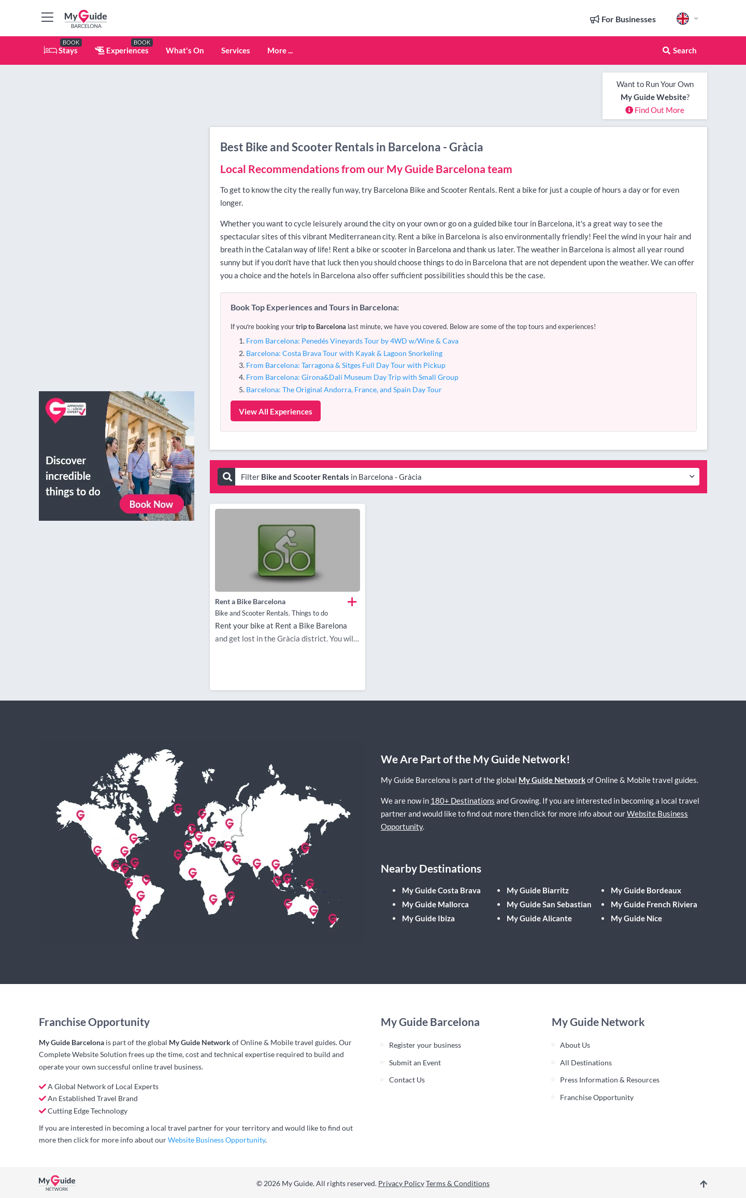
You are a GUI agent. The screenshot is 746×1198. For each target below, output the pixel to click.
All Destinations (586, 1062)
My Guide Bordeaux (646, 890)
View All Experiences (275, 411)
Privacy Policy (401, 1183)
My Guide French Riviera (654, 904)
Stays (61, 50)
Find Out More (654, 110)
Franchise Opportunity (597, 1097)
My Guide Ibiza (428, 918)
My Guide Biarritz (538, 890)
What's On (185, 50)
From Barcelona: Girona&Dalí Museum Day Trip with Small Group (352, 377)
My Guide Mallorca (435, 904)
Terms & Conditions (458, 1183)
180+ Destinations (463, 800)
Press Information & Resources (609, 1079)
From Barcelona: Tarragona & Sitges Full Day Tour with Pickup (346, 365)
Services (235, 50)
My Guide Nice (636, 918)
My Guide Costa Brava (441, 890)
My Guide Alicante (539, 918)
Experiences (122, 50)
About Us (575, 1044)
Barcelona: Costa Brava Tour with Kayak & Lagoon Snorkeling (344, 353)
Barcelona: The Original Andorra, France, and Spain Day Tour (344, 389)
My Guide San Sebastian (549, 904)
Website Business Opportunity (216, 1139)
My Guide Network (552, 780)
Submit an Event (415, 1062)
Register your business (425, 1044)
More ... (280, 50)
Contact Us (407, 1079)
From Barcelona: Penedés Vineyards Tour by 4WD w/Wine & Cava (352, 340)
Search (679, 50)
